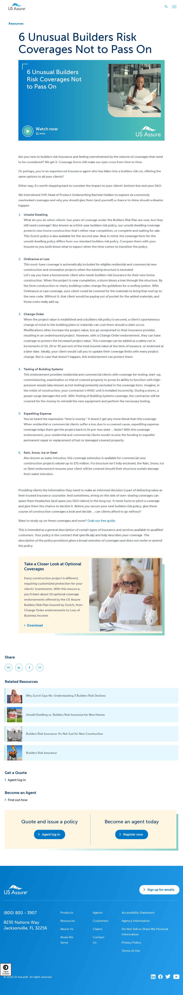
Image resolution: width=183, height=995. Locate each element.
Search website (165, 6)
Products (66, 912)
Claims (97, 929)
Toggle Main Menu (173, 7)
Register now (133, 834)
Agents (98, 912)
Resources (16, 23)
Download (35, 625)
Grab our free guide (101, 520)
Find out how (18, 800)
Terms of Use (131, 951)
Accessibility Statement (138, 912)
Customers (100, 921)
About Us (66, 929)
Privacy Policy (131, 942)
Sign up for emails (160, 890)
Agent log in (17, 780)
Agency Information (136, 921)
